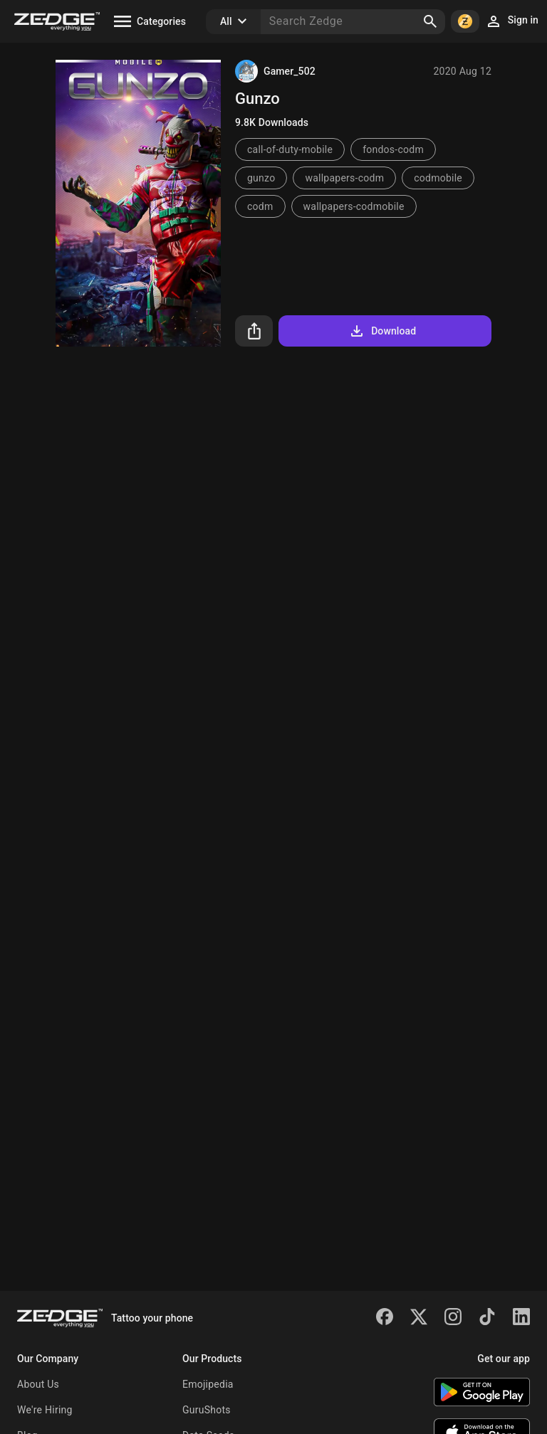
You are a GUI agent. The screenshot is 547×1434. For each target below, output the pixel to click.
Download (382, 330)
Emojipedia (208, 1384)
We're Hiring (45, 1409)
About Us (38, 1384)
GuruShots (206, 1409)
